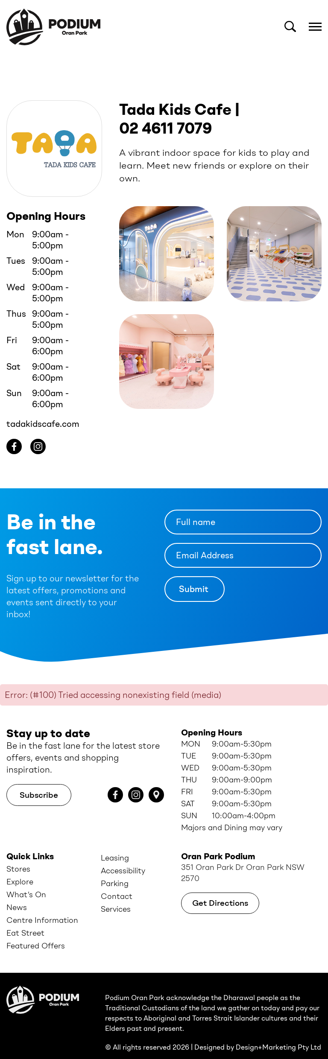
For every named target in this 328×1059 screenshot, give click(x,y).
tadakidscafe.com (42, 411)
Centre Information (42, 908)
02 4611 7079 (165, 116)
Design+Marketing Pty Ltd (278, 1035)
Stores (18, 856)
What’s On (26, 882)
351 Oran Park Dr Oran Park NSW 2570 (243, 860)
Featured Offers (35, 933)
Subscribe (39, 783)
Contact (116, 884)
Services (116, 896)
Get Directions (220, 891)
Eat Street (25, 920)
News (16, 895)
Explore (19, 869)
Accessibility (123, 858)
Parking (115, 871)
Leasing (115, 845)
